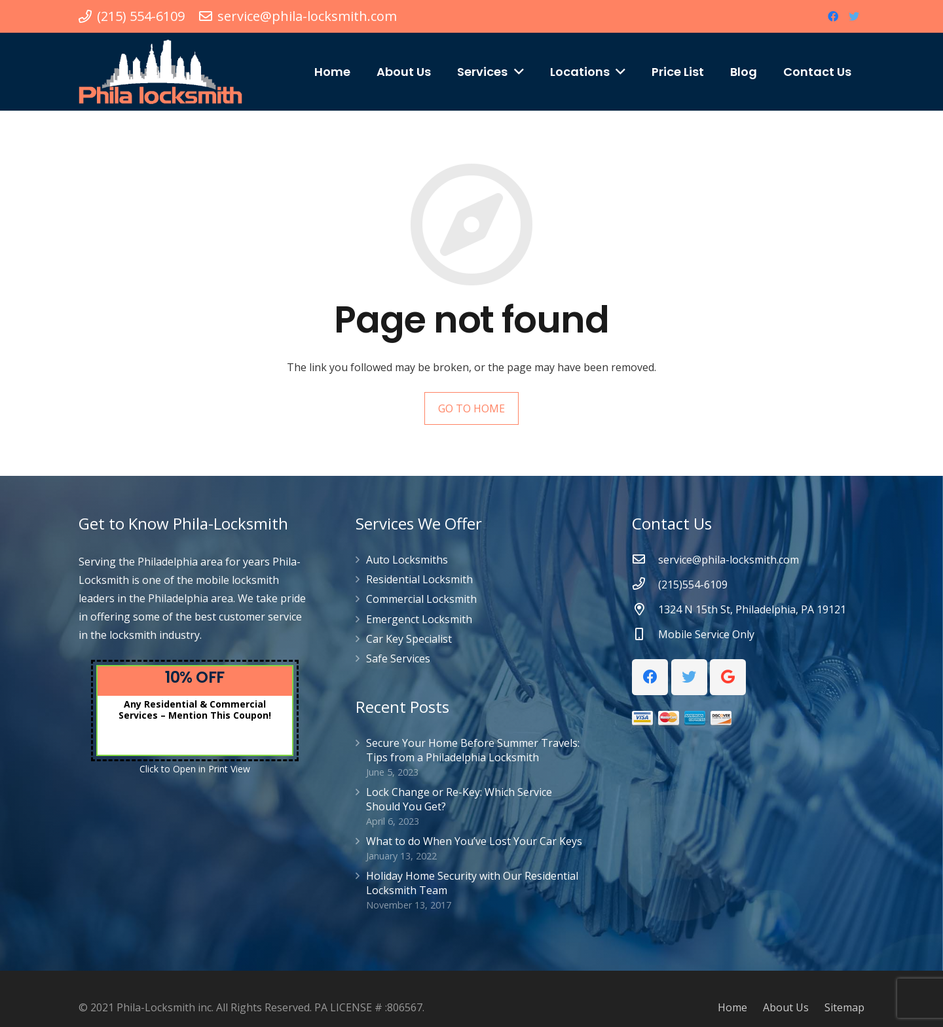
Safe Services (398, 658)
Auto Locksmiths (407, 559)
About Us (786, 1007)
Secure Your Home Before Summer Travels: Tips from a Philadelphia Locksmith (473, 750)
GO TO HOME (471, 408)
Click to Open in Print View (194, 769)
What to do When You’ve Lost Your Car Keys (474, 841)
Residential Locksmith (419, 579)
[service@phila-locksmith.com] (645, 559)
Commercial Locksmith (421, 599)
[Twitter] (853, 16)
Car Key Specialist (409, 639)
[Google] (728, 677)
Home (732, 1007)
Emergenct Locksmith (419, 619)
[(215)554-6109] (645, 584)
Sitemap (844, 1007)
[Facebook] (833, 16)
